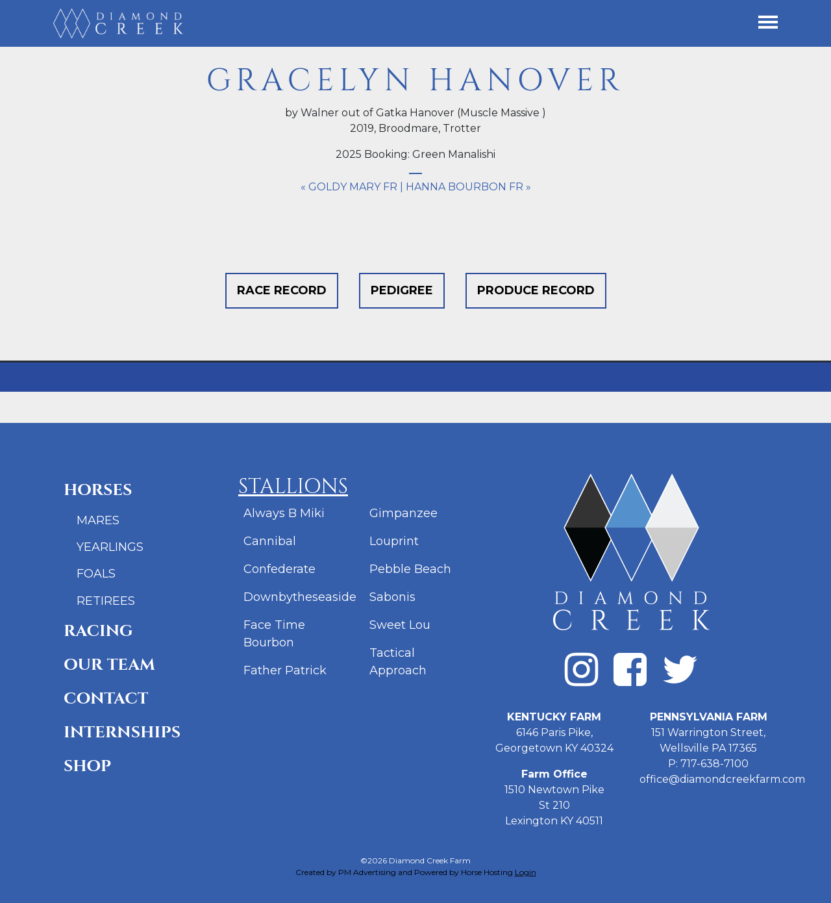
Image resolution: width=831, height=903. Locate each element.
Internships (122, 732)
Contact (106, 698)
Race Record (282, 290)
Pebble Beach (410, 569)
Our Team (109, 665)
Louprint (394, 541)
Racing (98, 631)
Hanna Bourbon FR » (468, 187)
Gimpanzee (403, 513)
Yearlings (110, 547)
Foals (96, 573)
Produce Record (536, 290)
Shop (87, 766)
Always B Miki (284, 513)
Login (525, 872)
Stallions (293, 487)
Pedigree (402, 290)
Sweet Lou (399, 625)
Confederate (279, 569)
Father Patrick (285, 670)
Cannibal (269, 541)
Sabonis (392, 597)
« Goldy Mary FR (349, 187)
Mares (98, 520)
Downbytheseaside (299, 597)
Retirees (106, 601)
